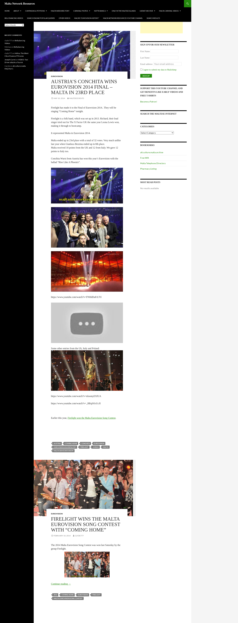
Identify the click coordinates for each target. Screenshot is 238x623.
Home (7, 11)
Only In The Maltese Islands (124, 11)
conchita (85, 443)
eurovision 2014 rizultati (65, 447)
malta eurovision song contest (68, 598)
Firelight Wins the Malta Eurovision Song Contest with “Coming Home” (85, 524)
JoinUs (96, 447)
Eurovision (57, 76)
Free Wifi (144, 158)
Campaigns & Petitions (35, 11)
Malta (106, 447)
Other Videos (64, 18)
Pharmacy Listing (148, 168)
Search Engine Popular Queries (41, 18)
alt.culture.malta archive (151, 152)
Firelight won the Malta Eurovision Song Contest (92, 418)
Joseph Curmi (10, 59)
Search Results (153, 18)
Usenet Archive (146, 11)
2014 (55, 595)
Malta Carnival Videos (169, 11)
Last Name (145, 58)
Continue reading (61, 584)
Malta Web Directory (60, 11)
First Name (145, 51)
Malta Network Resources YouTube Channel (123, 18)
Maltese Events (76, 98)
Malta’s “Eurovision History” (86, 18)
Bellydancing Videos (14, 18)
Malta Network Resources (20, 3)
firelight (84, 447)
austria (57, 443)
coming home (71, 443)
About (16, 11)
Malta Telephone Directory (153, 163)
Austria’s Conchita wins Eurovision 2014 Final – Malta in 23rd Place (84, 87)
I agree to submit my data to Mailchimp (158, 70)
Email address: (146, 64)
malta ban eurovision (63, 451)
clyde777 (79, 536)
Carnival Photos (80, 11)
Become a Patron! (148, 101)
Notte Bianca (100, 11)
